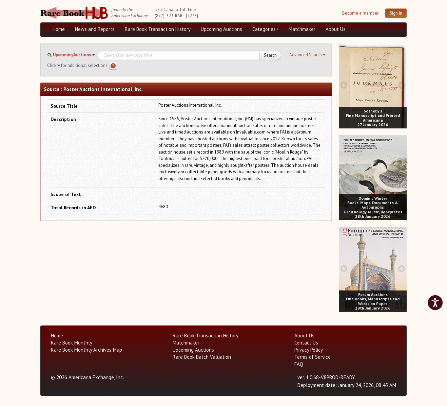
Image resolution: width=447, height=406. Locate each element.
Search (270, 55)
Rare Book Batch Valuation (202, 357)
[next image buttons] (402, 85)
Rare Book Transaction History (158, 29)
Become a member (360, 13)
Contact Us (306, 342)
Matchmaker (302, 29)
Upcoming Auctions (221, 29)
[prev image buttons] (344, 85)
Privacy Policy (308, 350)
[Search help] (113, 66)
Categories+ (265, 29)
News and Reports (95, 29)
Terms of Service (312, 357)
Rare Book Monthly (71, 342)
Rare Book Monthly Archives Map (86, 350)
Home (59, 29)
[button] (307, 55)
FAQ (298, 364)
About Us (336, 29)
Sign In (396, 13)
